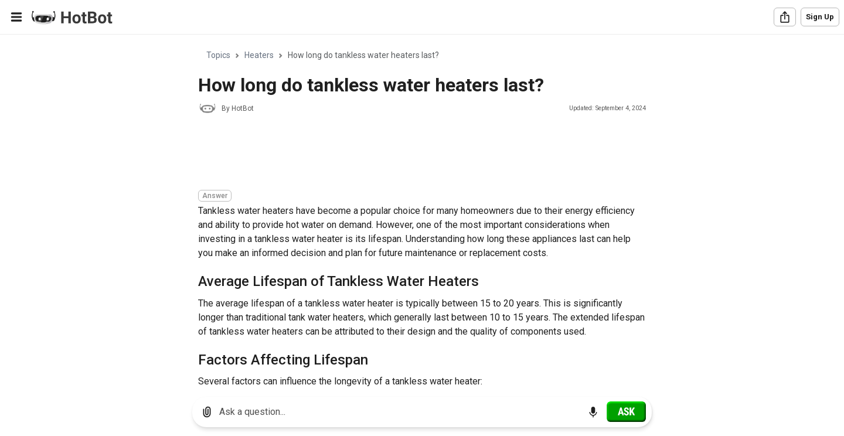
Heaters (259, 55)
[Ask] (626, 411)
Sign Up (820, 16)
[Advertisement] (411, 153)
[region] (422, 211)
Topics (218, 55)
